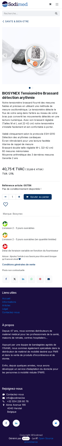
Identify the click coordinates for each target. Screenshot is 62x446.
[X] (14, 278)
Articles (6, 305)
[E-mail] (48, 278)
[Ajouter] (19, 197)
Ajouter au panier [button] (37, 196)
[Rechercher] (56, 13)
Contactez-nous (11, 312)
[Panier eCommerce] (50, 4)
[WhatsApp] (31, 278)
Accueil (6, 298)
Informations (9, 301)
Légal (5, 308)
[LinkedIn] (23, 278)
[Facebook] (6, 278)
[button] (5, 55)
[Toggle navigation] (57, 4)
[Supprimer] (5, 197)
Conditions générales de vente (18, 264)
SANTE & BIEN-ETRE (15, 21)
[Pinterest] (40, 278)
